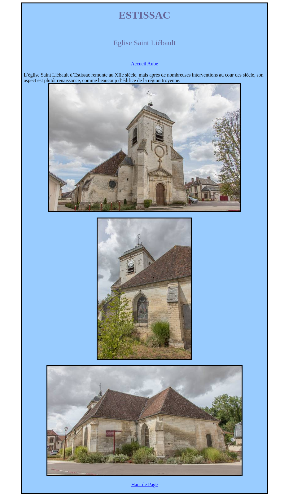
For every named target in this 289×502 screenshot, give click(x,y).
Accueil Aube (144, 63)
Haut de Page (144, 484)
